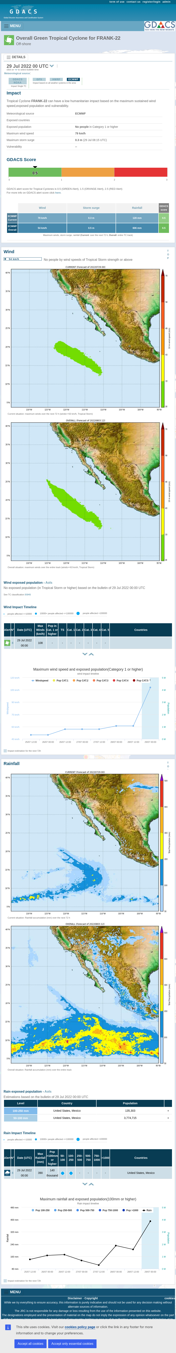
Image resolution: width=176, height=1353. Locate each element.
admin (167, 1)
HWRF (56, 79)
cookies (170, 1298)
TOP (168, 255)
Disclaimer (75, 1298)
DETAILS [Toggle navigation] (15, 57)
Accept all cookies (30, 1343)
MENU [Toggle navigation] (12, 26)
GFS (39, 79)
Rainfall (137, 207)
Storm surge (91, 207)
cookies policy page (80, 1327)
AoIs (48, 582)
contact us (134, 1)
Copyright (91, 1298)
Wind (42, 207)
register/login (151, 1)
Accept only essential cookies (72, 1343)
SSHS (28, 594)
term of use (117, 1)
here (58, 192)
